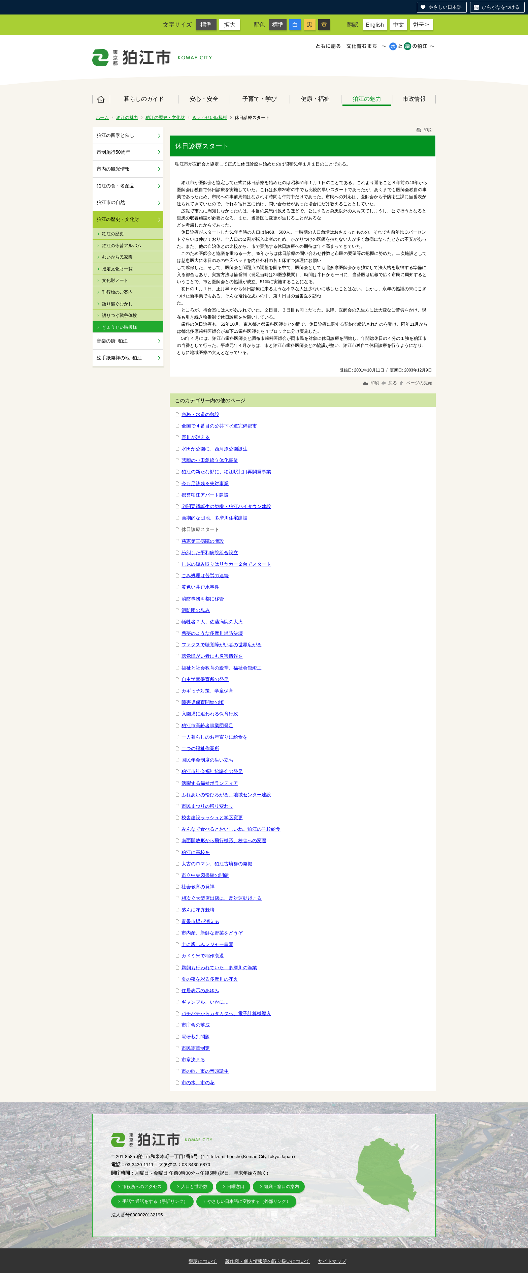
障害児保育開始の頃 (203, 702)
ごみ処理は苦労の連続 (205, 575)
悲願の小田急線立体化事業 (210, 460)
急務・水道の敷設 (200, 414)
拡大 (229, 25)
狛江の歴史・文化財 (165, 117)
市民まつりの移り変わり (207, 806)
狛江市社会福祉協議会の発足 (212, 771)
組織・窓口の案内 (281, 1186)
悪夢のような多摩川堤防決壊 (212, 633)
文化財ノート (115, 280)
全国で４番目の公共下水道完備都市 (219, 425)
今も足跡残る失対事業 (205, 483)
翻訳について (203, 1261)
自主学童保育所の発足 (205, 679)
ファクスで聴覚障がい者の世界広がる (222, 644)
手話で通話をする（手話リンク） (155, 1201)
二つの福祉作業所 (200, 748)
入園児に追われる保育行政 (210, 713)
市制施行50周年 (113, 152)
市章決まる (193, 1059)
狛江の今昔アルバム (121, 245)
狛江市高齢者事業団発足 (207, 725)
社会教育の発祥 (198, 886)
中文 (398, 25)
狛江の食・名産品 (115, 185)
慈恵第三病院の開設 (203, 541)
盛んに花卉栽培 (198, 910)
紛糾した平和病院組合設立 (210, 552)
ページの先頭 (415, 382)
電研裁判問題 (196, 1036)
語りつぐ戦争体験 (119, 315)
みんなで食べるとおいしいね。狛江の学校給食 (231, 829)
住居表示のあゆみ (200, 990)
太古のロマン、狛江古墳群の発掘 (217, 863)
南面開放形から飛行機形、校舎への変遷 (224, 840)
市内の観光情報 (113, 169)
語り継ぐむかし (117, 303)
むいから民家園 (117, 257)
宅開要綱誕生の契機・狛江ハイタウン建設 (226, 506)
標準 (206, 25)
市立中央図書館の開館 (205, 875)
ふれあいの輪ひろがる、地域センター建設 (226, 794)
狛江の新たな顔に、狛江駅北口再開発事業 (229, 471)
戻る (389, 382)
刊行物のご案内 (117, 292)
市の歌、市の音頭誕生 (205, 1071)
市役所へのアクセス (142, 1186)
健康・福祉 (315, 99)
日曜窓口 (235, 1186)
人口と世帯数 (194, 1186)
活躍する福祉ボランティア (210, 783)
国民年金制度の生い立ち (207, 760)
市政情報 (414, 99)
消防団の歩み (196, 610)
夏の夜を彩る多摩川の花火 (210, 979)
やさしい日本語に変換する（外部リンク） (249, 1201)
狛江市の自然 (111, 202)
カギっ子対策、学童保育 (207, 690)
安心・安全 (204, 99)
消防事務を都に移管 (203, 598)
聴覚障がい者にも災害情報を (212, 656)
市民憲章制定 (196, 1048)
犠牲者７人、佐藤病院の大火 (212, 621)
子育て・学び (259, 99)
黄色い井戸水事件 (200, 587)
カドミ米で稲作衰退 (203, 955)
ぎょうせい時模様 (209, 117)
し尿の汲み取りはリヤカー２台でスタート (226, 564)
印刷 (424, 129)
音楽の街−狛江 (112, 341)
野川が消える (196, 437)
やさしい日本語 (445, 7)
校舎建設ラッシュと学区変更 (212, 817)
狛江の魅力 (367, 99)
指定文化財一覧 (117, 268)
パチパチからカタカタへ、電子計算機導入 (226, 1013)
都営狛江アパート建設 (205, 495)
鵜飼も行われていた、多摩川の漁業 (219, 967)
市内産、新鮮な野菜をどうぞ (212, 933)
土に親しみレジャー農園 (207, 944)
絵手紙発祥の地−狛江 (119, 357)
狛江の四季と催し (115, 135)
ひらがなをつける (501, 7)
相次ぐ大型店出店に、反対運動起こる (222, 898)
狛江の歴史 (113, 233)
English (375, 25)
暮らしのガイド (144, 99)
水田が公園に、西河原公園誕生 (215, 448)
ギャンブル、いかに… (205, 1002)
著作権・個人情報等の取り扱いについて (267, 1261)
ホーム (101, 99)
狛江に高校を (196, 852)
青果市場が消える (200, 921)
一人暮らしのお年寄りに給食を (215, 737)
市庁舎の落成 (196, 1025)
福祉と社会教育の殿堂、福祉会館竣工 (222, 668)
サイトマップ (332, 1261)
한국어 (421, 25)
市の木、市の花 (198, 1082)
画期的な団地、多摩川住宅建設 (215, 518)
